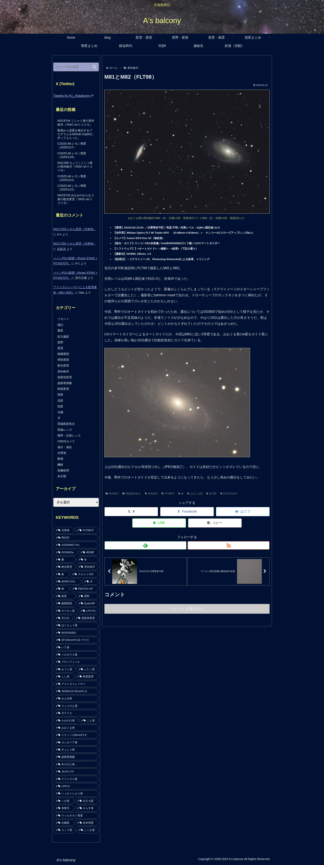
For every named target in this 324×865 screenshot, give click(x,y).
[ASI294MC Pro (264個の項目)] (76, 545)
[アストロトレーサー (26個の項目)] (76, 684)
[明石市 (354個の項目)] (76, 537)
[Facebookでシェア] (153, 511)
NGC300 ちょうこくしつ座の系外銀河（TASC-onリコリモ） (75, 166)
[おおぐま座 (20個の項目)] (76, 728)
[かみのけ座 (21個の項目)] (66, 720)
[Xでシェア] (120, 511)
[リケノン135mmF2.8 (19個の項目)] (76, 735)
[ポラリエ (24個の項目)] (76, 713)
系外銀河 (112, 493)
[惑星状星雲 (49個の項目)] (86, 618)
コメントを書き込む (187, 598)
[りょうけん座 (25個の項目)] (76, 706)
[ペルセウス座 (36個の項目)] (76, 654)
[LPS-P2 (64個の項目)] (88, 611)
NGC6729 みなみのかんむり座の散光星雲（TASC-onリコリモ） (75, 199)
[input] (76, 67)
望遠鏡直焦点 (131, 493)
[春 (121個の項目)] (61, 574)
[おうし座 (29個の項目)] (65, 669)
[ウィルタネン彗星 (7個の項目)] (76, 815)
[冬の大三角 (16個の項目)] (76, 764)
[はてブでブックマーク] (187, 511)
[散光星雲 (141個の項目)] (65, 567)
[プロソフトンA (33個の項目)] (76, 662)
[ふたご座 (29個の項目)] (87, 669)
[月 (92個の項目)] (90, 581)
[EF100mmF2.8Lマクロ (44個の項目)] (76, 640)
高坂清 (61, 249)
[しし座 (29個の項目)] (64, 676)
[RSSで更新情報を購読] (192, 534)
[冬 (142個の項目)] (87, 559)
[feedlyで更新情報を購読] (182, 534)
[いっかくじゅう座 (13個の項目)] (76, 793)
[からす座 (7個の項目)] (87, 808)
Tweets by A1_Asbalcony (73, 96)
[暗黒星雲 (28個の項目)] (87, 676)
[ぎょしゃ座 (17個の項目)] (76, 749)
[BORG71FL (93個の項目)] (67, 581)
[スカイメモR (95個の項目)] (84, 574)
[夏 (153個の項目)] (65, 559)
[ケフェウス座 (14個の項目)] (76, 779)
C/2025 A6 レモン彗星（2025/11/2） (71, 187)
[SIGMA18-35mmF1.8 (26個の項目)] (76, 691)
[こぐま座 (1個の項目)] (87, 830)
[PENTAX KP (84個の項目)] (84, 588)
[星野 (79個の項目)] (87, 596)
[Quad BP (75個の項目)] (87, 603)
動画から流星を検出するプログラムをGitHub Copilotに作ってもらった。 (75, 134)
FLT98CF (168, 493)
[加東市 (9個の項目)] (64, 808)
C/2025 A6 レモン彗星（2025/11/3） (71, 178)
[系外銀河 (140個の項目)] (87, 567)
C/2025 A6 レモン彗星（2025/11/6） (71, 155)
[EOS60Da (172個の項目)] (66, 552)
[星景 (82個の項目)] (65, 596)
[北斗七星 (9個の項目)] (87, 801)
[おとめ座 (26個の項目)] (76, 698)
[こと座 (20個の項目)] (88, 720)
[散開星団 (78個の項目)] (65, 603)
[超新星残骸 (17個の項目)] (76, 757)
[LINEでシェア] (220, 511)
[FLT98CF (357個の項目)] (86, 530)
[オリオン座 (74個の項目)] (66, 611)
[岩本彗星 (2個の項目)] (87, 823)
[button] (254, 511)
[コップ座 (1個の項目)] (65, 830)
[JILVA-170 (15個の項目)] (76, 771)
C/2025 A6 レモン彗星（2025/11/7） (71, 145)
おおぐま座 (195, 493)
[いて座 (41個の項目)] (76, 647)
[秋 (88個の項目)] (62, 588)
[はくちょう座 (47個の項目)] (76, 625)
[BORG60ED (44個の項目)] (76, 632)
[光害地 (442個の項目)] (64, 530)
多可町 (211, 493)
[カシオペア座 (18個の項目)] (76, 742)
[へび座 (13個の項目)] (64, 801)
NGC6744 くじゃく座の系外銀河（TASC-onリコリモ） (75, 122)
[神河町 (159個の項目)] (88, 552)
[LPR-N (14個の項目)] (76, 786)
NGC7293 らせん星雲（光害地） (74, 229)
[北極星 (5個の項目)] (64, 823)
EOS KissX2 (228, 493)
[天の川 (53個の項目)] (63, 618)
